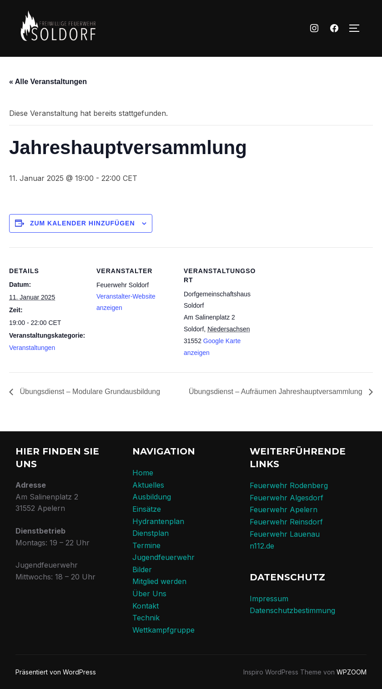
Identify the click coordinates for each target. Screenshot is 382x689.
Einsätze (146, 509)
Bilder (142, 569)
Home (142, 472)
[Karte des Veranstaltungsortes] (319, 310)
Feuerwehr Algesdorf (286, 497)
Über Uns (149, 593)
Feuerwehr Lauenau (285, 534)
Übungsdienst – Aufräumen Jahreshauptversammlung (276, 391)
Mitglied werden (159, 581)
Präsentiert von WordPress (55, 672)
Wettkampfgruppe (163, 629)
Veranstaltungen (32, 347)
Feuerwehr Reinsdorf (286, 521)
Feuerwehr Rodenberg (289, 485)
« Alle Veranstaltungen (48, 81)
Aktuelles (148, 484)
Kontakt (145, 605)
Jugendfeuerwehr (163, 557)
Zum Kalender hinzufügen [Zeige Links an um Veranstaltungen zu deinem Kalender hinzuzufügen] (82, 223)
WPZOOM (352, 672)
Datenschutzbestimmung (292, 610)
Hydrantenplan (158, 521)
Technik (146, 617)
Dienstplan (150, 533)
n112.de (262, 545)
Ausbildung (151, 496)
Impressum (269, 598)
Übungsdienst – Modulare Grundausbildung (89, 391)
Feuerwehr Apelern (283, 509)
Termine (146, 545)
